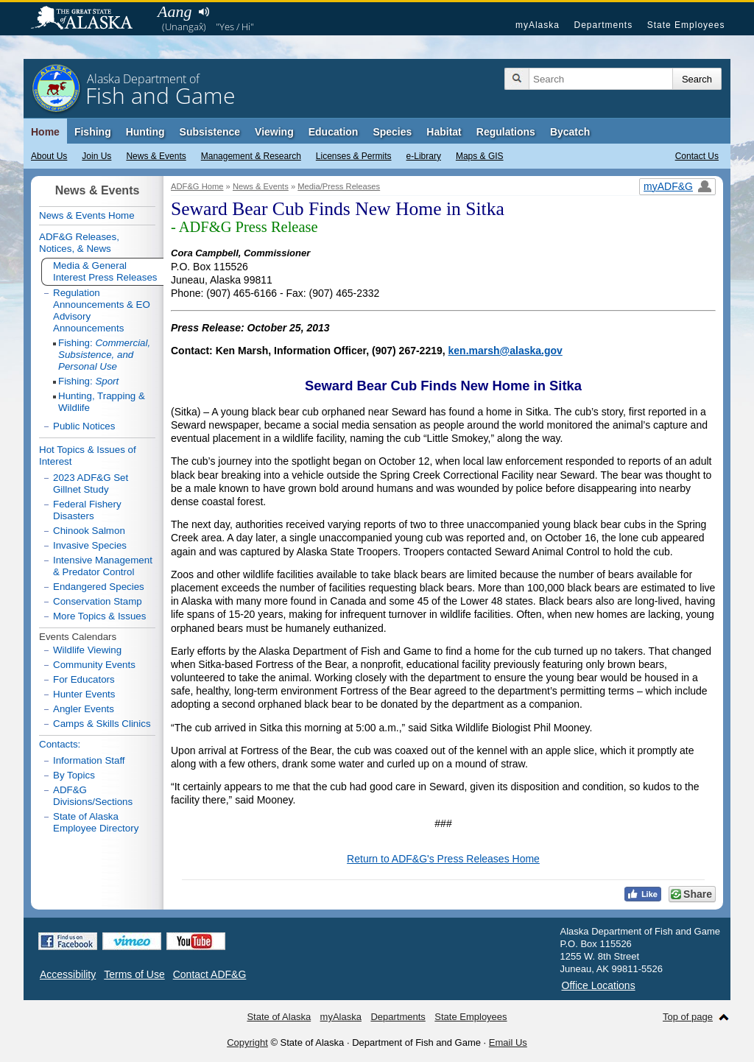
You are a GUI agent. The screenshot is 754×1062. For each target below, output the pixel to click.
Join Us (96, 156)
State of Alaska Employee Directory (95, 822)
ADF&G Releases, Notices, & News (79, 242)
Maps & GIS (480, 156)
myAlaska (537, 25)
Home (45, 132)
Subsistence (210, 132)
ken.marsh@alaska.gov (505, 350)
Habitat (443, 132)
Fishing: (104, 354)
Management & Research (251, 156)
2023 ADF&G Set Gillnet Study (90, 483)
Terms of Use (134, 974)
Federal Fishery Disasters (87, 510)
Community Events (94, 664)
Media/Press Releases (338, 186)
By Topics (74, 775)
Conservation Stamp (97, 601)
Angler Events (83, 708)
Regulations (505, 132)
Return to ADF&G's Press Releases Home (443, 859)
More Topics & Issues (99, 616)
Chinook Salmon (89, 530)
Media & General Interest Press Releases (105, 271)
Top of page (688, 1016)
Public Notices (84, 426)
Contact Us (697, 156)
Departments (603, 25)
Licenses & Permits (354, 156)
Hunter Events (84, 694)
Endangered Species (98, 586)
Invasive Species (90, 545)
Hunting (145, 132)
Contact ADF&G (210, 974)
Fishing (92, 132)
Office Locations (598, 985)
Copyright (247, 1042)
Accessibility (68, 974)
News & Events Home (87, 215)
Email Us (508, 1042)
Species (392, 132)
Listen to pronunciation (203, 11)
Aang (174, 11)
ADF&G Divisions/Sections (93, 795)
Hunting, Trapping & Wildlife (101, 401)
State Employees (686, 25)
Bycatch (570, 132)
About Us (49, 156)
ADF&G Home (197, 186)
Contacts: (59, 744)
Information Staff (89, 760)
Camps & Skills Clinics (102, 723)
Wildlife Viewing (87, 649)
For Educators (84, 679)
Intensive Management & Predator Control (102, 566)
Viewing (274, 132)
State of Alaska (89, 19)
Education (334, 132)
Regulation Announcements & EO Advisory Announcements (101, 310)
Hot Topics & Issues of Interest (87, 455)
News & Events (156, 156)
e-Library (423, 156)
